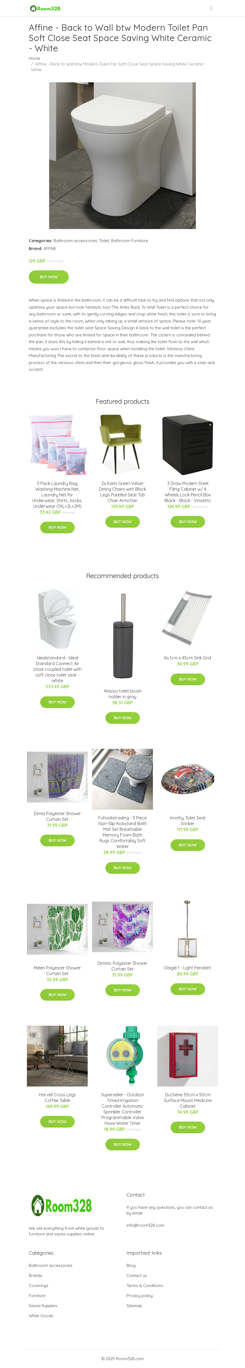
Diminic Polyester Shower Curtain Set (122, 966)
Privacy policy (140, 1295)
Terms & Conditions (145, 1285)
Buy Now (49, 276)
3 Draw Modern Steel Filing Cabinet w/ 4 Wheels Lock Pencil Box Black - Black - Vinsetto (188, 492)
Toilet (104, 240)
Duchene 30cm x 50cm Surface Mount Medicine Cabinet (188, 1100)
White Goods (41, 1315)
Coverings (38, 1285)
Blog (131, 1265)
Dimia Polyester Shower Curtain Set (57, 816)
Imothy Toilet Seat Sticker (188, 820)
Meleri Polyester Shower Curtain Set (57, 970)
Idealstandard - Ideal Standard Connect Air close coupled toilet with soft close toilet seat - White (57, 669)
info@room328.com (145, 1225)
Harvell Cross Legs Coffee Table (57, 1097)
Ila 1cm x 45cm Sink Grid (187, 657)
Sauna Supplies (43, 1305)
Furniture (37, 1295)
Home (34, 58)
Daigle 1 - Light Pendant (187, 968)
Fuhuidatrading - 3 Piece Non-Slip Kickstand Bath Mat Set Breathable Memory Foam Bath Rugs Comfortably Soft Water (122, 832)
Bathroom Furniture (129, 240)
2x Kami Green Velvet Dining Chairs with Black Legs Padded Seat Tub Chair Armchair (122, 492)
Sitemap (134, 1305)
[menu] (211, 8)
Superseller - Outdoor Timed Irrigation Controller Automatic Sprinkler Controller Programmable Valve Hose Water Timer (122, 1109)
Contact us (137, 1275)
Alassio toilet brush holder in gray (123, 693)
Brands (35, 1275)
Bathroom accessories (75, 240)
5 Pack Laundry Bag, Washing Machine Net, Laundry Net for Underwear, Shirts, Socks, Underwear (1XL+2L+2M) (57, 495)
